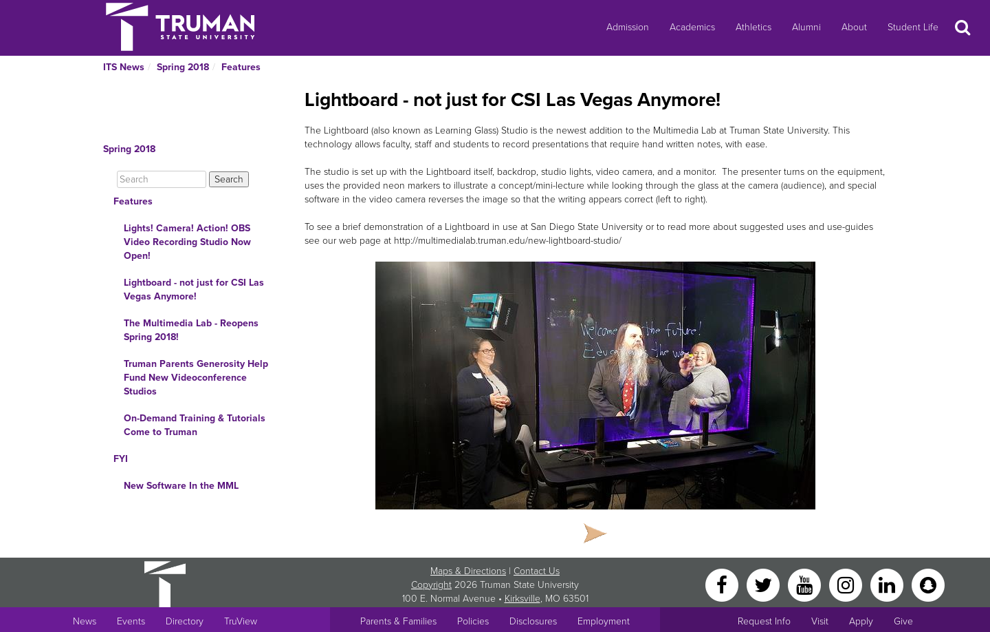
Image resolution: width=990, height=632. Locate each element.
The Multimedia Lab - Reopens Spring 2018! (191, 330)
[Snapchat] (928, 584)
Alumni (806, 27)
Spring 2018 (183, 67)
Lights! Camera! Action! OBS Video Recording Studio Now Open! (187, 242)
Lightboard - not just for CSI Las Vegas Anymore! (194, 289)
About (854, 27)
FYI (120, 459)
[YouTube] (805, 584)
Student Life (913, 27)
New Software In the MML (181, 486)
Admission (627, 27)
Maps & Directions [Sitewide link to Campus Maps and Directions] (468, 571)
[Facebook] (723, 584)
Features (241, 67)
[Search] (161, 179)
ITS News (123, 67)
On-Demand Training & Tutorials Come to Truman (194, 425)
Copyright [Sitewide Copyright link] (431, 585)
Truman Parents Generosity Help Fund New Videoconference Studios (196, 377)
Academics (692, 27)
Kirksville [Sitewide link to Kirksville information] (522, 598)
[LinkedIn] (888, 584)
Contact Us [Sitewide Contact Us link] (537, 571)
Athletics (753, 27)
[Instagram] (847, 584)
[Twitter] (764, 584)
